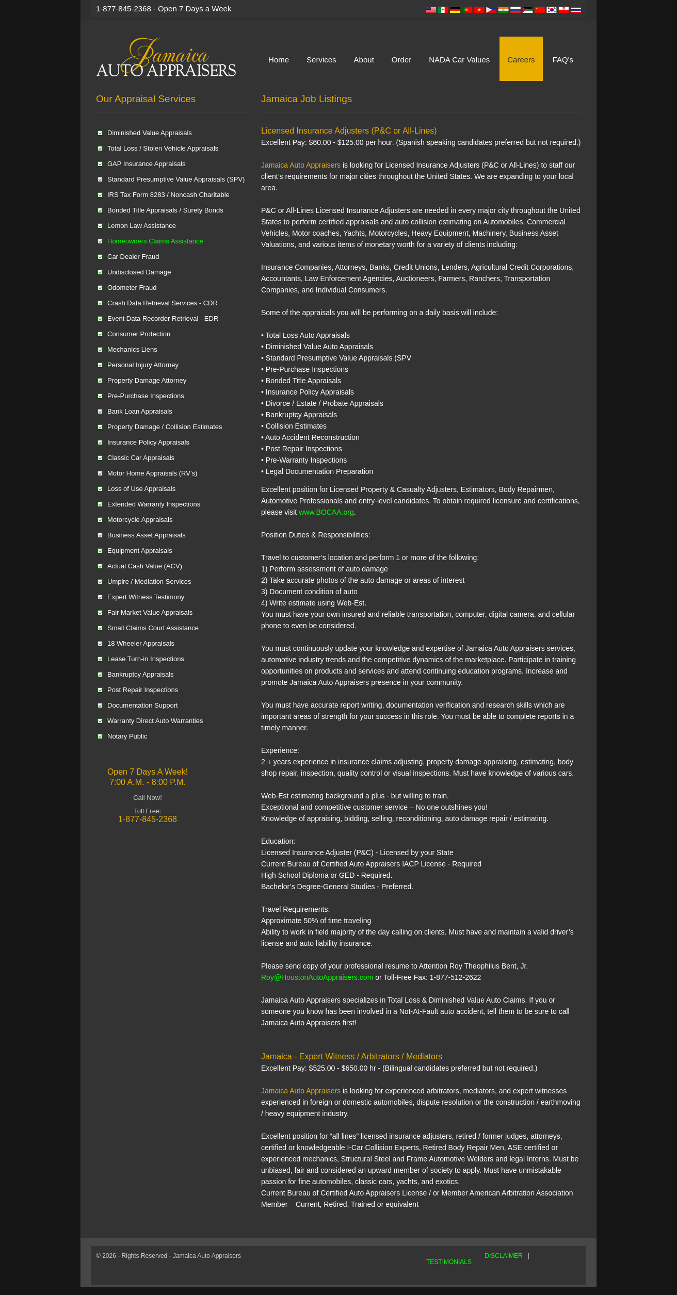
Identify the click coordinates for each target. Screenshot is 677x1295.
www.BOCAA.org (325, 512)
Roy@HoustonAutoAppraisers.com (317, 977)
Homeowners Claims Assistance (155, 241)
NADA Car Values (459, 59)
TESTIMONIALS (449, 1262)
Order (401, 59)
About (364, 59)
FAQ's (563, 59)
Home (278, 59)
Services (321, 59)
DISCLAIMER (503, 1255)
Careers (521, 59)
